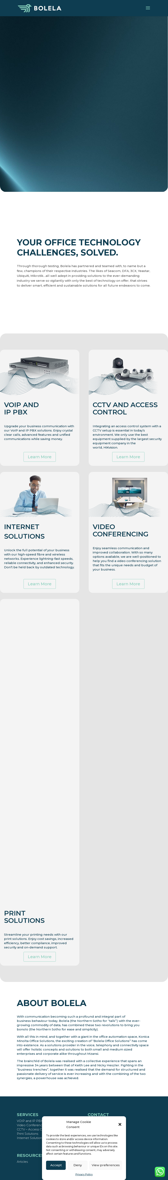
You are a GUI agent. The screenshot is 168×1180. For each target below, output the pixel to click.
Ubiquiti (46, 276)
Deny (77, 1165)
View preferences (106, 1165)
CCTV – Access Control (34, 1129)
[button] (120, 1124)
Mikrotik (59, 276)
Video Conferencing (32, 1125)
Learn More (39, 454)
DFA (148, 271)
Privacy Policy (84, 1174)
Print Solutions (27, 1134)
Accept (56, 1165)
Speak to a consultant (83, 146)
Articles (22, 1162)
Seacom (137, 271)
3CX (156, 271)
